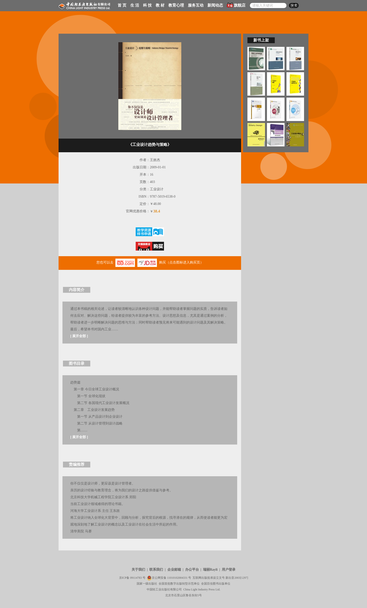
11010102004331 (177, 577)
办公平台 (192, 569)
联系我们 (156, 569)
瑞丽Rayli (210, 569)
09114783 (136, 577)
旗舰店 (236, 4)
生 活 (134, 5)
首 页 (122, 5)
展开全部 (79, 336)
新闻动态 (215, 5)
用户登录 (228, 569)
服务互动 (196, 5)
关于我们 (138, 569)
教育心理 (176, 5)
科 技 (147, 5)
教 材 (160, 5)
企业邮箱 (174, 569)
